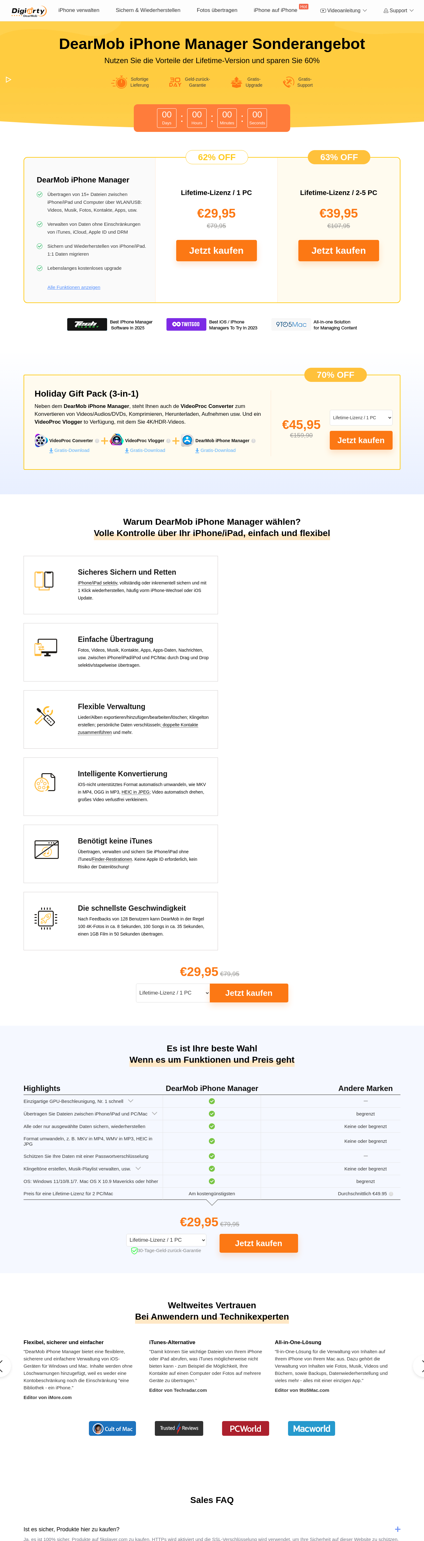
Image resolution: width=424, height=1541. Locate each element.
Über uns (154, 1499)
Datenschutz (216, 1499)
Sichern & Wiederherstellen (148, 10)
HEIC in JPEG (318, 658)
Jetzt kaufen (216, 250)
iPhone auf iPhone (281, 8)
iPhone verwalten (78, 10)
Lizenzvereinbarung (254, 1499)
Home (134, 1499)
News (193, 1499)
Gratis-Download (69, 450)
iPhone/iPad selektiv (87, 583)
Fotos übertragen (217, 10)
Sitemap (287, 1499)
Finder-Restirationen (102, 726)
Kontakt (176, 1499)
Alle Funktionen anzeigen (73, 287)
